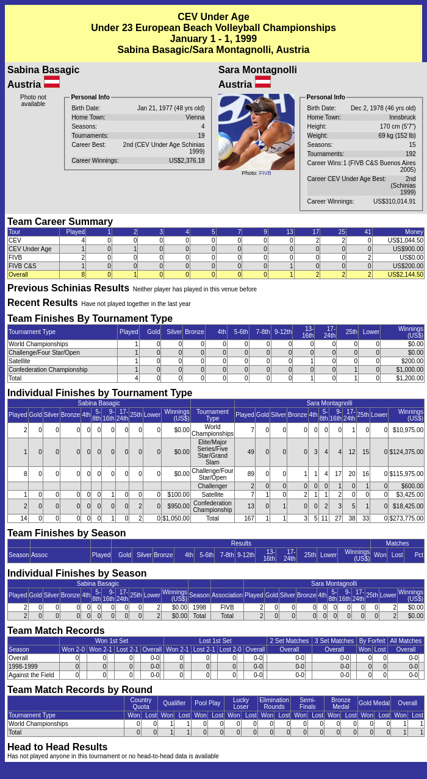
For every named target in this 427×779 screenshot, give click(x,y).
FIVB (265, 173)
